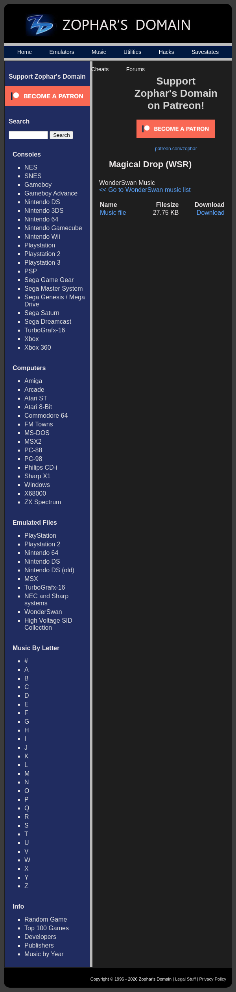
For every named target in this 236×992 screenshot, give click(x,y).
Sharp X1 (37, 476)
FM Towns (38, 424)
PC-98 (33, 458)
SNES (33, 176)
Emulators (62, 52)
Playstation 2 (42, 254)
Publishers (39, 945)
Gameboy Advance (50, 193)
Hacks (166, 52)
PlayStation (40, 535)
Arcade (34, 389)
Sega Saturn (41, 313)
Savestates (205, 52)
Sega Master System (53, 288)
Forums (135, 69)
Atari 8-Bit (38, 407)
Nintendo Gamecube (53, 228)
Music (99, 52)
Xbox (31, 339)
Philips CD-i (40, 467)
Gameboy (38, 184)
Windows (37, 484)
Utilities (132, 52)
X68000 (35, 493)
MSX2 (33, 441)
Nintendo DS (42, 202)
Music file (113, 212)
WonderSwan (43, 611)
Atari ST (35, 398)
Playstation (39, 245)
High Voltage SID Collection (48, 624)
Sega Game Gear (49, 280)
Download (211, 212)
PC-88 (33, 450)
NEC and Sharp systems (46, 600)
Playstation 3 (42, 262)
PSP (30, 271)
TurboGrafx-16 (44, 330)
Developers (40, 936)
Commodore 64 (46, 415)
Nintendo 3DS (44, 210)
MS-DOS (37, 433)
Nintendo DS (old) (49, 570)
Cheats (100, 69)
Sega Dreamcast (47, 321)
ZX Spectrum (42, 502)
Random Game (45, 919)
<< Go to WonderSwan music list (145, 189)
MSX (31, 578)
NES (30, 167)
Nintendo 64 (41, 219)
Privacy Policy (212, 979)
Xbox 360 (37, 347)
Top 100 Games (46, 928)
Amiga (33, 381)
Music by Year (44, 954)
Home (24, 52)
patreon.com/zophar (176, 148)
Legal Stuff (185, 979)
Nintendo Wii (42, 236)
